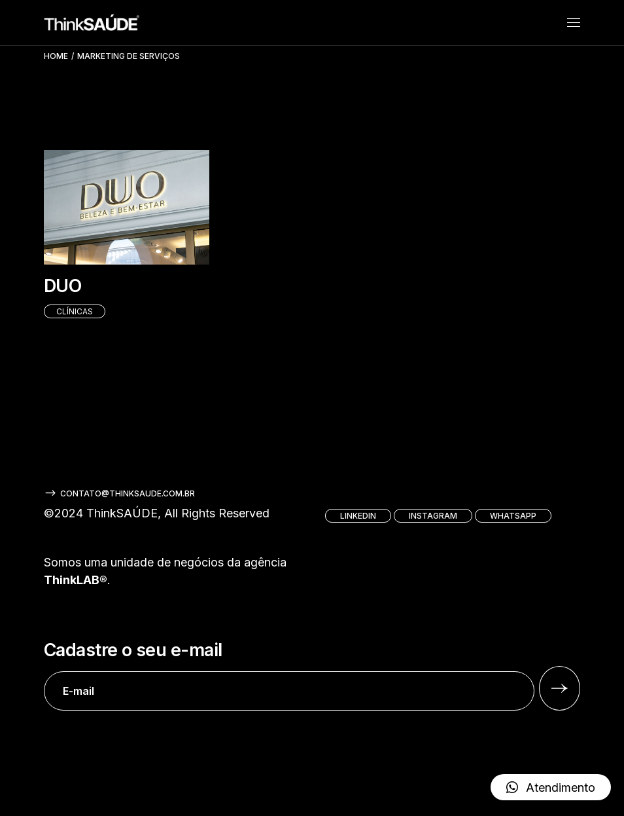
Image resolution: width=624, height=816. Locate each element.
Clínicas (74, 311)
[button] (551, 787)
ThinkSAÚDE (122, 513)
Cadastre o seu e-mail (289, 675)
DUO (62, 286)
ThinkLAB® (75, 580)
